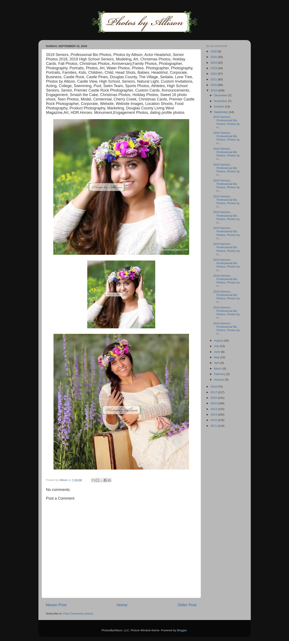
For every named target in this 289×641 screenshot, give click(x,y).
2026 (214, 51)
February (220, 374)
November (221, 101)
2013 (214, 414)
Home (122, 605)
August (219, 340)
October (219, 106)
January (219, 379)
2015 (214, 403)
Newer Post (56, 605)
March (218, 368)
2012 (214, 420)
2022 (214, 73)
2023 (214, 68)
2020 (214, 84)
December (221, 95)
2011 (214, 425)
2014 (214, 409)
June (217, 351)
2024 (214, 62)
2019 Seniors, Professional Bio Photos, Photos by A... (226, 122)
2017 (214, 392)
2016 (214, 397)
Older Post (187, 605)
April (217, 362)
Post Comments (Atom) (78, 613)
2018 (214, 386)
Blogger (182, 630)
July (217, 346)
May (217, 357)
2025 (214, 57)
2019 (214, 90)
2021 (214, 79)
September (221, 112)
